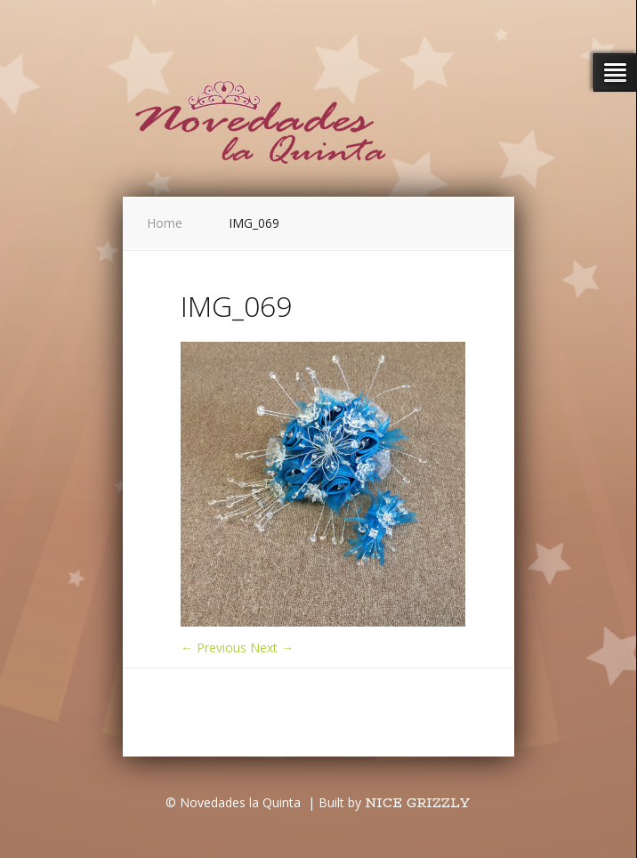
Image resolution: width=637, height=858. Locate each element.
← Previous (213, 647)
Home (164, 222)
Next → (272, 647)
